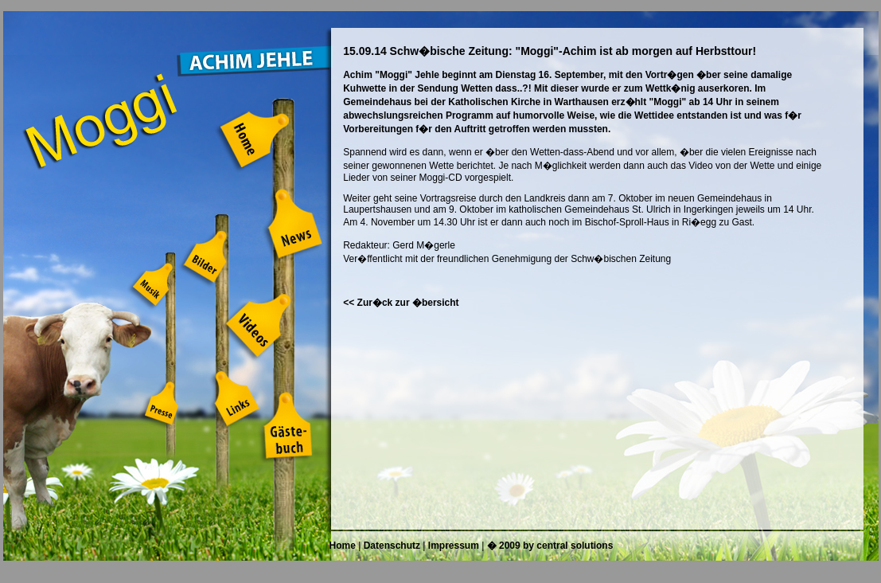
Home (342, 545)
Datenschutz (392, 545)
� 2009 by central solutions (550, 545)
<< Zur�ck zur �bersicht (400, 302)
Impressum (453, 545)
